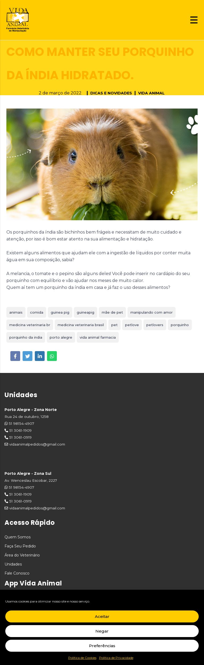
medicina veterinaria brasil (81, 325)
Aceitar (102, 616)
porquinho (180, 325)
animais (16, 312)
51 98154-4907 (21, 423)
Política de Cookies (82, 658)
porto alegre (61, 337)
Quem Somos (18, 537)
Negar (102, 631)
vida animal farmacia (98, 337)
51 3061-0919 (20, 437)
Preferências (102, 645)
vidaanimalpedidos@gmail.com (37, 444)
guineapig (85, 312)
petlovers (154, 325)
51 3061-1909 (20, 430)
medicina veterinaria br (29, 325)
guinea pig (60, 312)
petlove (132, 325)
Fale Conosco (17, 573)
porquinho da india (25, 337)
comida (36, 312)
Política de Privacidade (116, 658)
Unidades (13, 564)
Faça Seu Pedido (20, 546)
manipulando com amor (151, 312)
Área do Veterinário (22, 555)
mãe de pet (112, 312)
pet (114, 325)
